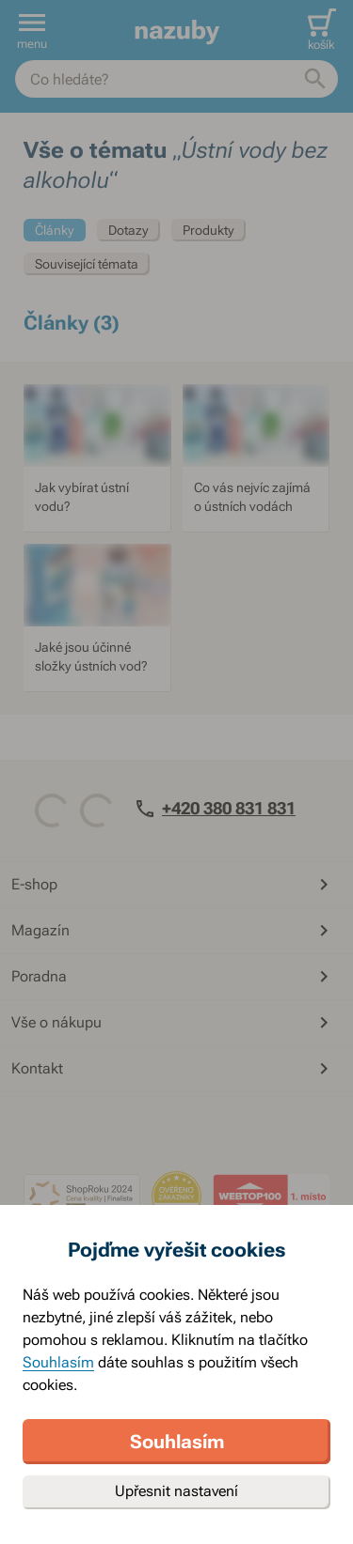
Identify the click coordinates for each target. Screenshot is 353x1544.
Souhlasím (58, 1362)
